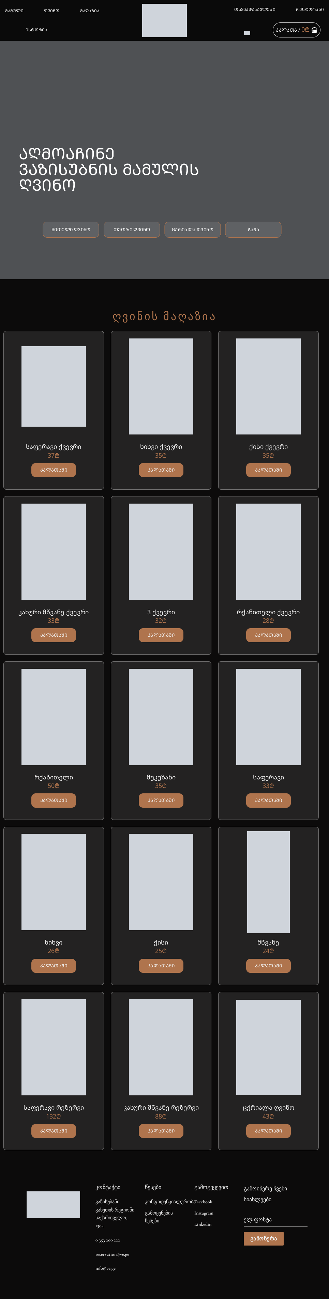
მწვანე (268, 942)
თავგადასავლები (254, 9)
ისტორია (36, 30)
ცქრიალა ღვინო (268, 1107)
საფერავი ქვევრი (53, 446)
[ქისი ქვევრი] (268, 386)
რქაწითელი (53, 777)
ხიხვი (53, 942)
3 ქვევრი (161, 612)
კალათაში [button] (53, 470)
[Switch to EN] (247, 33)
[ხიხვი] (53, 882)
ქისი (161, 942)
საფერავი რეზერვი (54, 1107)
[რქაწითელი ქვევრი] (268, 552)
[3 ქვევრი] (161, 552)
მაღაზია (90, 11)
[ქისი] (161, 882)
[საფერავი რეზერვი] (53, 1047)
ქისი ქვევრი (268, 446)
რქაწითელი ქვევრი (268, 612)
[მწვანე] (268, 882)
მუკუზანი (161, 777)
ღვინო (51, 11)
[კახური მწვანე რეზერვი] (161, 1047)
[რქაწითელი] (53, 717)
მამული (14, 11)
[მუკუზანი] (161, 717)
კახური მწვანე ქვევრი (53, 612)
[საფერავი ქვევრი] (53, 386)
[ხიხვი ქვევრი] (161, 386)
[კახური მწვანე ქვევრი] (53, 552)
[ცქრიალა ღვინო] (268, 1047)
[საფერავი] (268, 717)
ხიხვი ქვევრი (161, 446)
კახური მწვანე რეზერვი (161, 1107)
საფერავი (268, 777)
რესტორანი (310, 9)
